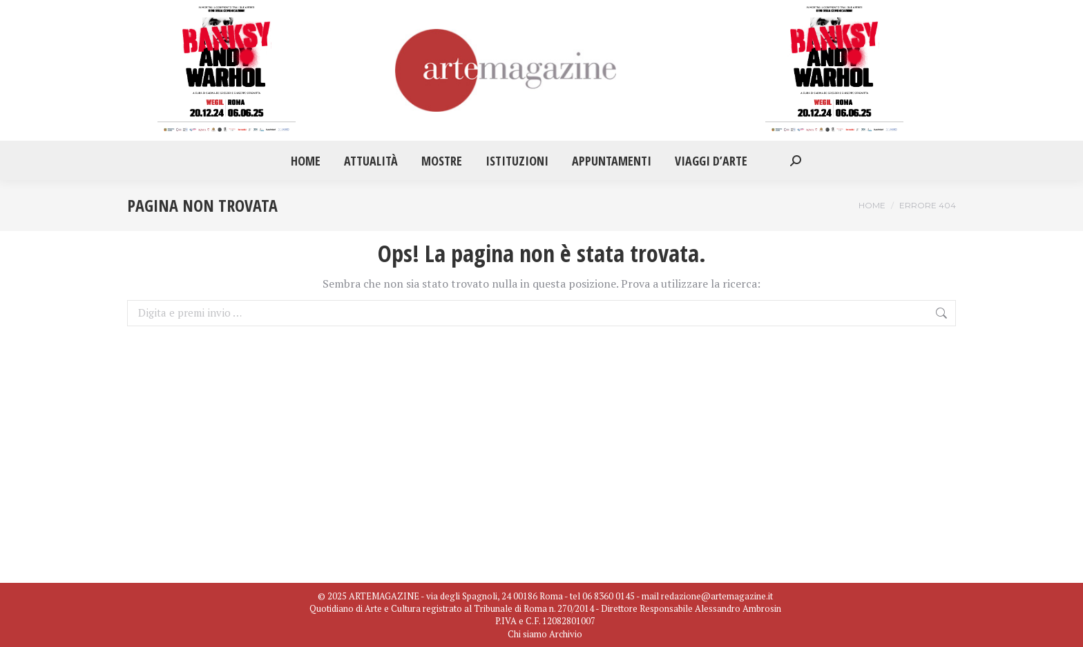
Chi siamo (527, 634)
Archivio (565, 634)
